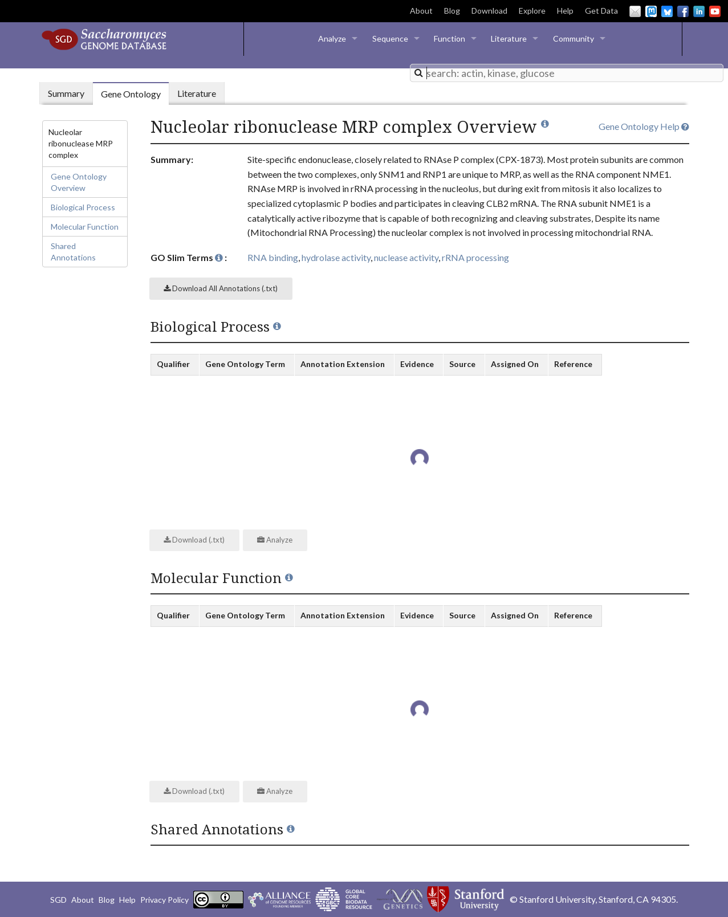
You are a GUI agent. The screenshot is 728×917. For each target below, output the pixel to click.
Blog (452, 10)
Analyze (332, 38)
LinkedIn (699, 11)
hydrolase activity (336, 257)
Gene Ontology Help (644, 126)
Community (573, 38)
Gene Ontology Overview (79, 182)
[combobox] (566, 73)
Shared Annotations (73, 251)
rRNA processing (475, 257)
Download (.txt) (194, 539)
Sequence (390, 38)
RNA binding (272, 257)
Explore (532, 10)
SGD (58, 899)
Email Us (635, 11)
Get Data (601, 10)
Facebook (683, 11)
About (421, 10)
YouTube (715, 11)
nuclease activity (406, 257)
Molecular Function (85, 226)
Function (449, 38)
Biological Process (83, 207)
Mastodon (651, 11)
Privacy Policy (164, 899)
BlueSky (667, 11)
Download (489, 10)
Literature (509, 38)
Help (565, 10)
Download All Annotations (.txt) (221, 288)
